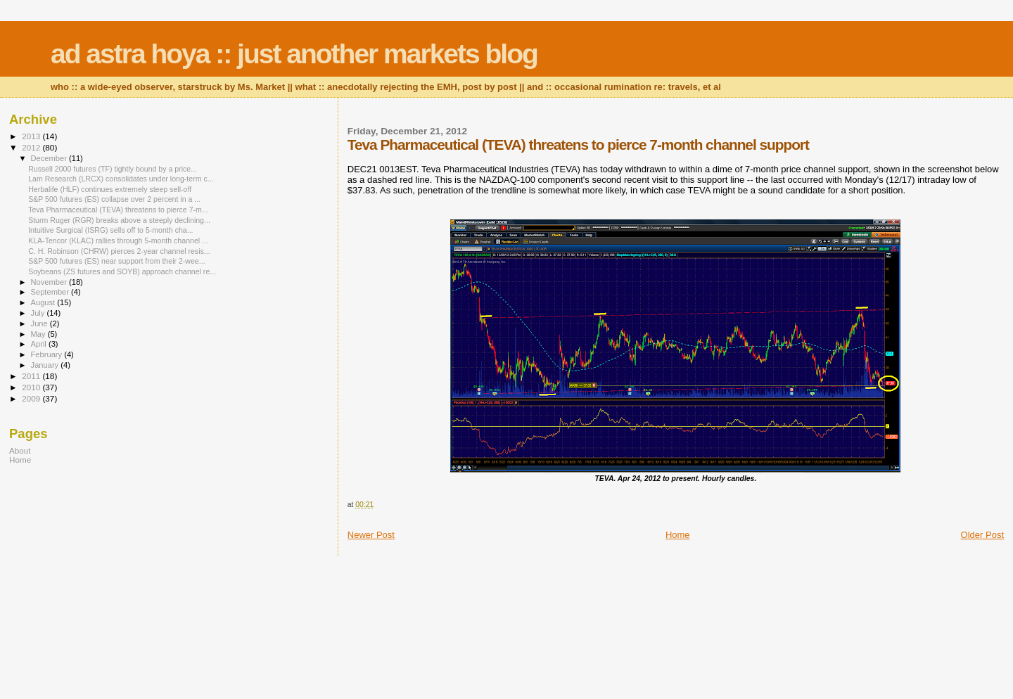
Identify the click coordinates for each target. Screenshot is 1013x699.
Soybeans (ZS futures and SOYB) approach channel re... (122, 271)
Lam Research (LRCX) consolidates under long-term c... (120, 178)
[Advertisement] (97, 575)
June (40, 323)
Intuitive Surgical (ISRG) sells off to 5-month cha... (110, 230)
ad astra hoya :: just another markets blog (294, 54)
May (39, 334)
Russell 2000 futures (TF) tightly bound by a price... (112, 169)
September (51, 292)
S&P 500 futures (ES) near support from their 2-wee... (116, 261)
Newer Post (371, 535)
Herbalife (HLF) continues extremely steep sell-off (109, 189)
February (48, 354)
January (46, 365)
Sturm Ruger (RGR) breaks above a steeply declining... (119, 220)
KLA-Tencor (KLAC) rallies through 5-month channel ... (118, 240)
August (44, 302)
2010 (32, 387)
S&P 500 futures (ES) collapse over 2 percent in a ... (114, 199)
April (40, 344)
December (50, 158)
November (50, 282)
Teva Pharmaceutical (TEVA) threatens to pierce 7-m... (118, 209)
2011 (32, 375)
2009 (32, 398)
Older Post (982, 535)
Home (677, 535)
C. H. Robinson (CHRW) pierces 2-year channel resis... (119, 251)
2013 (32, 136)
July (39, 313)
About (20, 450)
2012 (32, 147)
